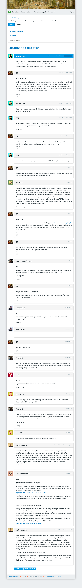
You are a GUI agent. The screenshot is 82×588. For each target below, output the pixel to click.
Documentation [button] (26, 12)
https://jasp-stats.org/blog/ (62, 223)
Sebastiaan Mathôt (14, 577)
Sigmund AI (51, 12)
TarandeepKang (23, 473)
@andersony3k (20, 483)
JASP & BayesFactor (68, 56)
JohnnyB (20, 358)
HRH (18, 118)
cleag (18, 375)
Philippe (19, 182)
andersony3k (21, 445)
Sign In (72, 12)
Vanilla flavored (49, 577)
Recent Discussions (16, 31)
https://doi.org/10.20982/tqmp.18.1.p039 (29, 523)
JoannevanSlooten (24, 261)
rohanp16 (20, 394)
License (58, 577)
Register (18, 24)
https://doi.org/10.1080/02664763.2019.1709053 (31, 493)
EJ (17, 73)
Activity (13, 36)
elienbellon (21, 308)
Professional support (40, 12)
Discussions (15, 12)
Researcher (21, 56)
